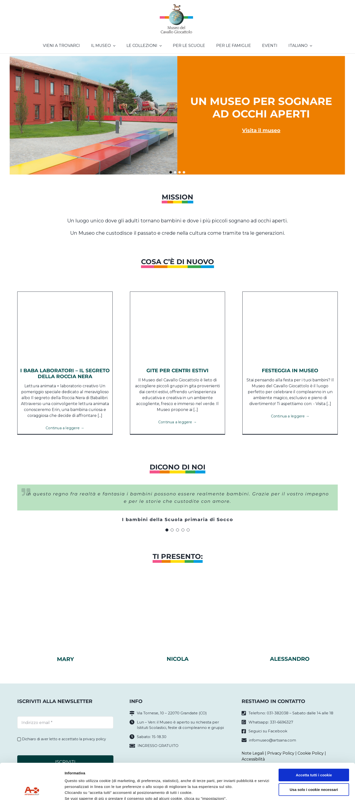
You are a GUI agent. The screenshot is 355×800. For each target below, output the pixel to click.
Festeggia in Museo (290, 370)
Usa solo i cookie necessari (314, 756)
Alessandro (290, 659)
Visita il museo (261, 130)
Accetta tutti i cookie (314, 741)
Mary (65, 659)
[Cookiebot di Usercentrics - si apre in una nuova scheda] (31, 790)
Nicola (178, 659)
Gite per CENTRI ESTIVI (177, 370)
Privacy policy (78, 777)
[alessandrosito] (290, 588)
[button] (171, 172)
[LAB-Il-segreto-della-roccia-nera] (65, 293)
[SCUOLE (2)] (177, 293)
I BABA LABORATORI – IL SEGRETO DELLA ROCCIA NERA (65, 373)
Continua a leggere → (65, 428)
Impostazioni (76, 790)
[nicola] (177, 588)
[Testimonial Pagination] (166, 529)
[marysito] (65, 588)
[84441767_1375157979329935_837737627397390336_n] (290, 293)
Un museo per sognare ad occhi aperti (261, 107)
